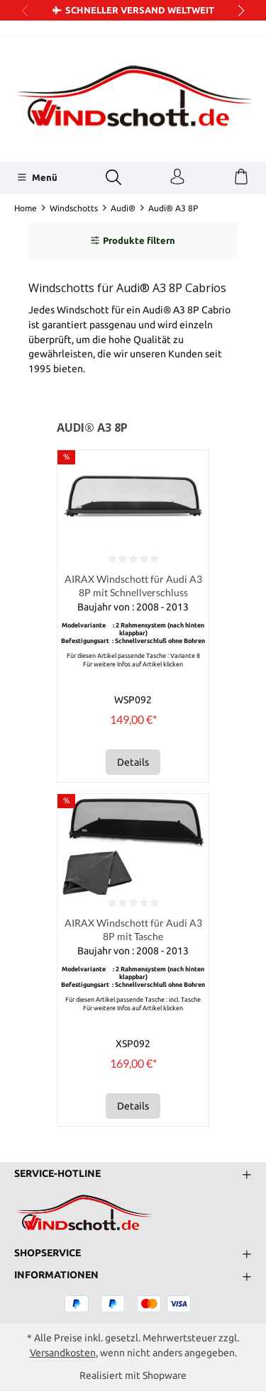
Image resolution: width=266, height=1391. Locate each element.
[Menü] (37, 177)
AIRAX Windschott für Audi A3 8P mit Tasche (133, 929)
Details (133, 762)
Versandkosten (63, 1352)
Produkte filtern (133, 240)
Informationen (56, 1275)
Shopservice (47, 1253)
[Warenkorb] (241, 177)
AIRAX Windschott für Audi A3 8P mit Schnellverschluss (133, 585)
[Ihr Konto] (177, 177)
